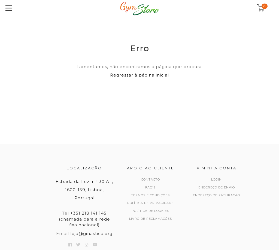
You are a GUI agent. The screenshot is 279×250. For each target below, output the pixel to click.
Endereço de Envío (216, 187)
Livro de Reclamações (150, 219)
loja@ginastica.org (91, 233)
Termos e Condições (150, 195)
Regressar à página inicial (139, 75)
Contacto (150, 179)
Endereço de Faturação (216, 195)
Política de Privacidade (150, 203)
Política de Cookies (150, 211)
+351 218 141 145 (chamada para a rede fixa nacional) (84, 219)
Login (216, 179)
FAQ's (150, 187)
